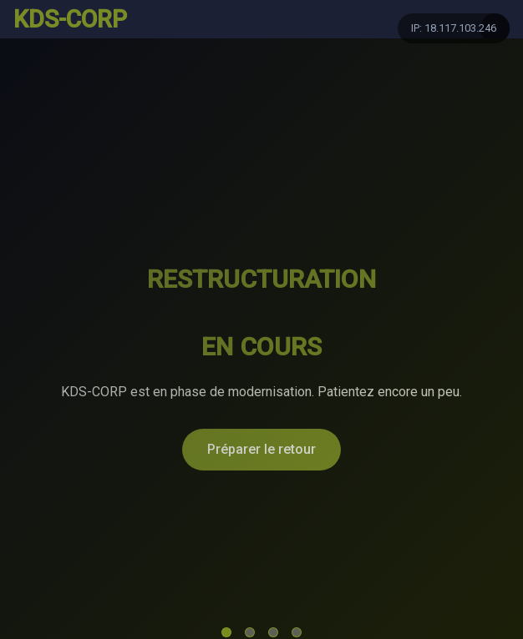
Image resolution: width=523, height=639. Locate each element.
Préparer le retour (261, 449)
